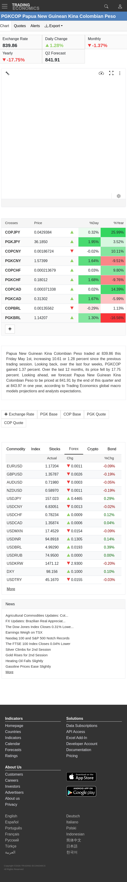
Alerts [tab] (35, 26)
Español (12, 822)
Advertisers (14, 792)
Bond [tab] (112, 449)
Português (13, 828)
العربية (10, 852)
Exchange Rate (19, 414)
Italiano (72, 822)
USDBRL (14, 547)
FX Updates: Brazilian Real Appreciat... (35, 621)
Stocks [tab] (54, 449)
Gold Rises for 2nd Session (27, 655)
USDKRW (15, 563)
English (11, 816)
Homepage (14, 726)
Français (12, 834)
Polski (71, 828)
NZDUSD (14, 490)
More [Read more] (11, 589)
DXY (10, 572)
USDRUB (14, 555)
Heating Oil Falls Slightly (24, 661)
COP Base (72, 414)
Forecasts (13, 750)
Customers (14, 774)
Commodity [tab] (15, 449)
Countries (13, 732)
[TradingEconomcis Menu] (6, 6)
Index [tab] (35, 449)
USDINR (14, 539)
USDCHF (14, 515)
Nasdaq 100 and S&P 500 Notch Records (38, 638)
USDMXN (15, 531)
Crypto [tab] (92, 449)
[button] (120, 7)
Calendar (12, 744)
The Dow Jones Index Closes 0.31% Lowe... (40, 627)
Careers (11, 780)
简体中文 (73, 840)
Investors (12, 786)
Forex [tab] (74, 449)
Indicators (13, 738)
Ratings (11, 756)
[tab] (53, 26)
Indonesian (75, 834)
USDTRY (14, 580)
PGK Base (49, 414)
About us (12, 798)
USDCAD (14, 523)
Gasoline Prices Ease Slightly (28, 666)
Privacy (11, 804)
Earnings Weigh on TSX (24, 632)
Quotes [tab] (20, 26)
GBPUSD (14, 474)
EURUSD (14, 466)
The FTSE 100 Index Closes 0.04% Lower (38, 644)
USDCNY (14, 507)
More (9, 672)
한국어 (71, 852)
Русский (12, 840)
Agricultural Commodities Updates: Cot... (37, 615)
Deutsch (73, 816)
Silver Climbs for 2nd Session (28, 649)
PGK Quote (96, 414)
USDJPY (14, 499)
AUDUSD (14, 482)
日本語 (71, 846)
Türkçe (10, 846)
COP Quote (13, 423)
